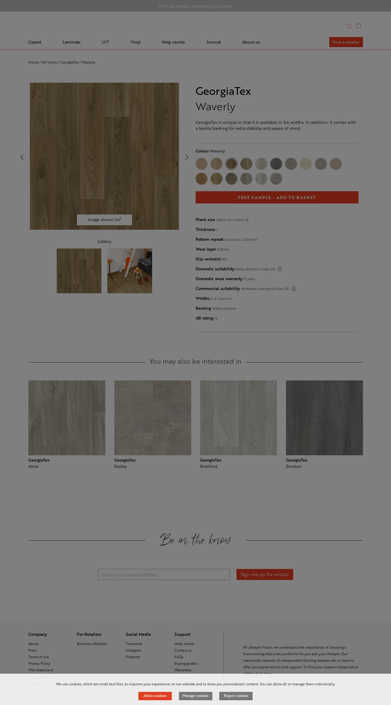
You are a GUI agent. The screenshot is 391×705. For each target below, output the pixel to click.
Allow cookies (154, 695)
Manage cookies (195, 695)
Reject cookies (236, 695)
